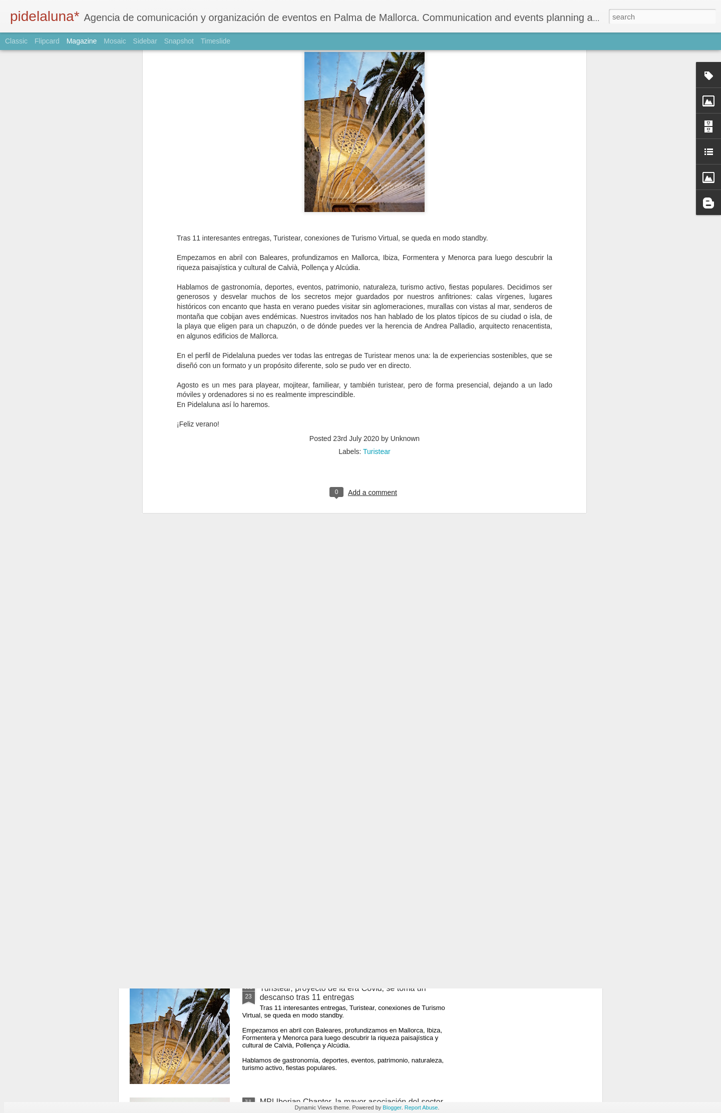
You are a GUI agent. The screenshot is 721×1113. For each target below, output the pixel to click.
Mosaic (115, 41)
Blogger (392, 1107)
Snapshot (179, 41)
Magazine (82, 41)
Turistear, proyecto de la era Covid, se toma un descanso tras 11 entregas (343, 993)
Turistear (377, 234)
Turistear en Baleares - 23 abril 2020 (325, 874)
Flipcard (47, 41)
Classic (16, 41)
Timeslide (215, 41)
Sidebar (145, 41)
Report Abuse (421, 1107)
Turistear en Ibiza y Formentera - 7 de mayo (338, 761)
